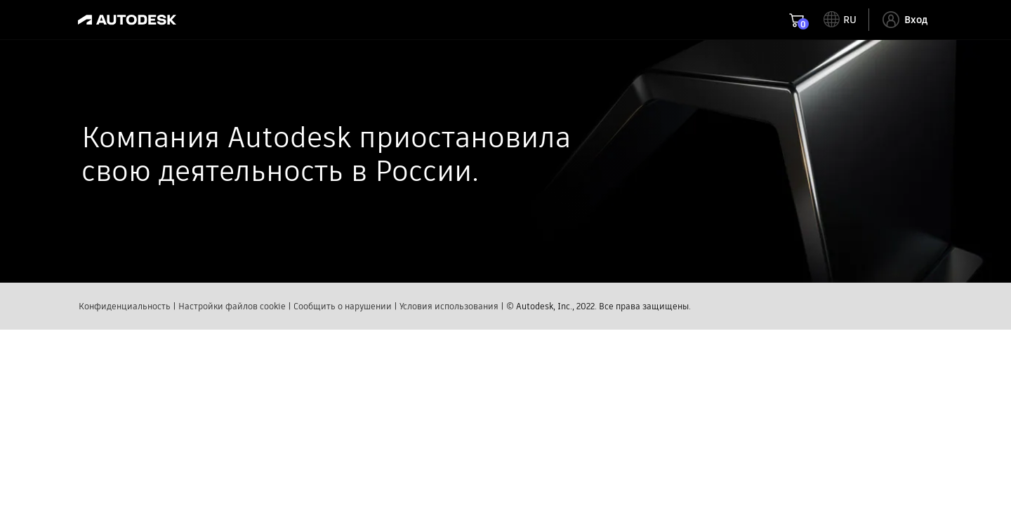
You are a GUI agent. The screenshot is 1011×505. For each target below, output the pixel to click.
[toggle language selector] (840, 19)
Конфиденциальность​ (125, 335)
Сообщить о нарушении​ (342, 335)
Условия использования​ (448, 335)
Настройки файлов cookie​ (232, 335)
